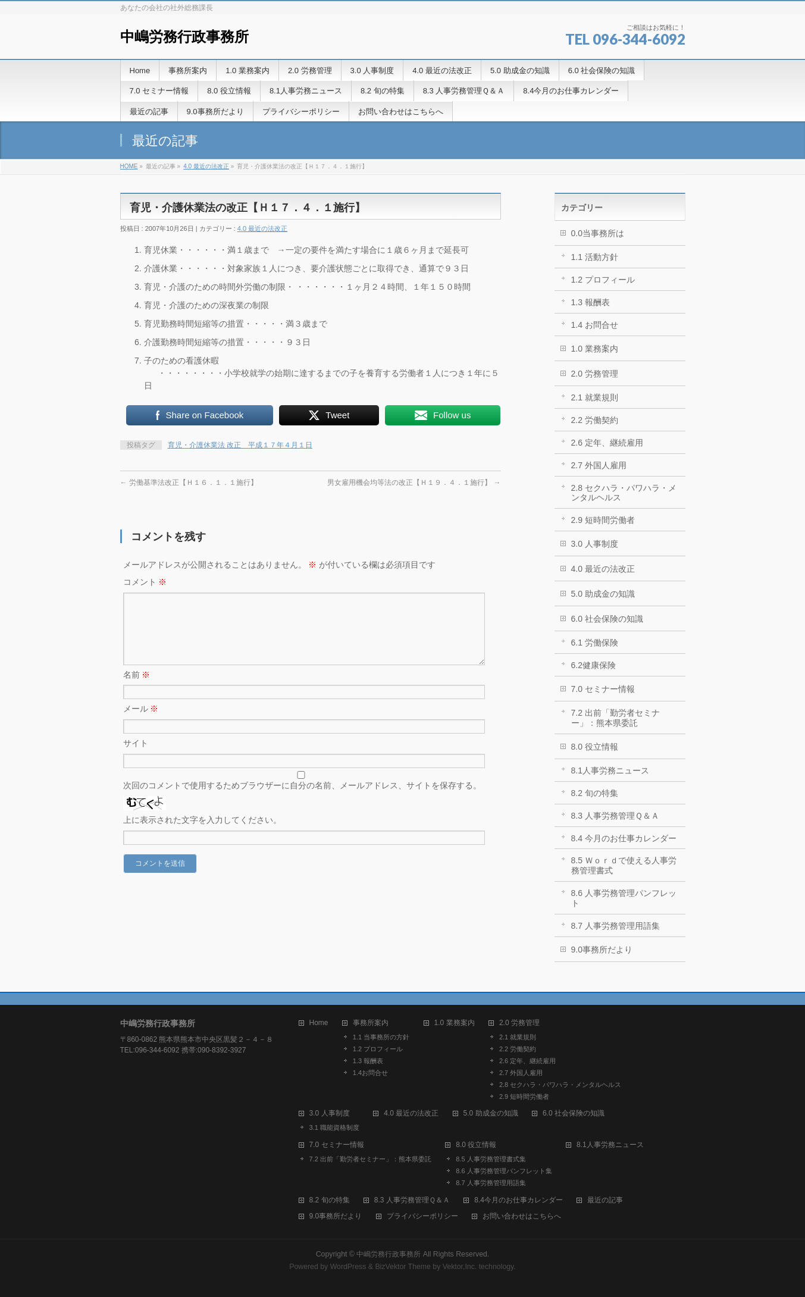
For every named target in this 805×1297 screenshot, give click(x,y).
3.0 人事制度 (594, 544)
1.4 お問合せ (594, 325)
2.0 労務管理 (594, 373)
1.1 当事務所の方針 (381, 1037)
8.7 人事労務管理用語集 (615, 926)
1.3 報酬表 (590, 302)
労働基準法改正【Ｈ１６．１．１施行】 (189, 482)
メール (141, 723)
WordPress (348, 1266)
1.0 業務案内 (594, 348)
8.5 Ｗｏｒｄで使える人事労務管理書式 (623, 865)
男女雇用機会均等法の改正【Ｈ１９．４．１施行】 (413, 482)
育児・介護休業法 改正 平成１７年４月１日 (240, 445)
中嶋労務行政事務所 (184, 37)
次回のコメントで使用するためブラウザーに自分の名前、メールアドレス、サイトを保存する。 (302, 799)
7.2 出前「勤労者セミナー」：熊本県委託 (615, 718)
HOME (129, 166)
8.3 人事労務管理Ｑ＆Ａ (615, 815)
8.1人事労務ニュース (610, 770)
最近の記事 (605, 1200)
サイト (135, 757)
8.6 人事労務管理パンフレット (623, 898)
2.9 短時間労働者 (603, 520)
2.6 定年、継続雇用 (607, 442)
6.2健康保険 (593, 665)
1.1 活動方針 (594, 257)
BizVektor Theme (403, 1266)
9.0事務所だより (601, 949)
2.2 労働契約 (594, 420)
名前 (137, 689)
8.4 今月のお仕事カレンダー (623, 838)
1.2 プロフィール (603, 279)
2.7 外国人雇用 (599, 465)
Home (318, 1023)
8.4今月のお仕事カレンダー (518, 1200)
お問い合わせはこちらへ (522, 1216)
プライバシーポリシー (422, 1216)
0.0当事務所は (597, 233)
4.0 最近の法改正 (206, 166)
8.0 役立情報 (594, 746)
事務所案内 (371, 1023)
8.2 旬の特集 (594, 793)
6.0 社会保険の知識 (607, 619)
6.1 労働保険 (594, 642)
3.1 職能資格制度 (334, 1127)
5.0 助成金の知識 (603, 594)
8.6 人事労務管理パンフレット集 (504, 1170)
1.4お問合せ (370, 1072)
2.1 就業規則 (594, 397)
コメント (145, 582)
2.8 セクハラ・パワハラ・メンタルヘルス (623, 493)
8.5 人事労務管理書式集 (490, 1159)
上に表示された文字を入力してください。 (202, 834)
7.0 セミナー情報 (603, 689)
